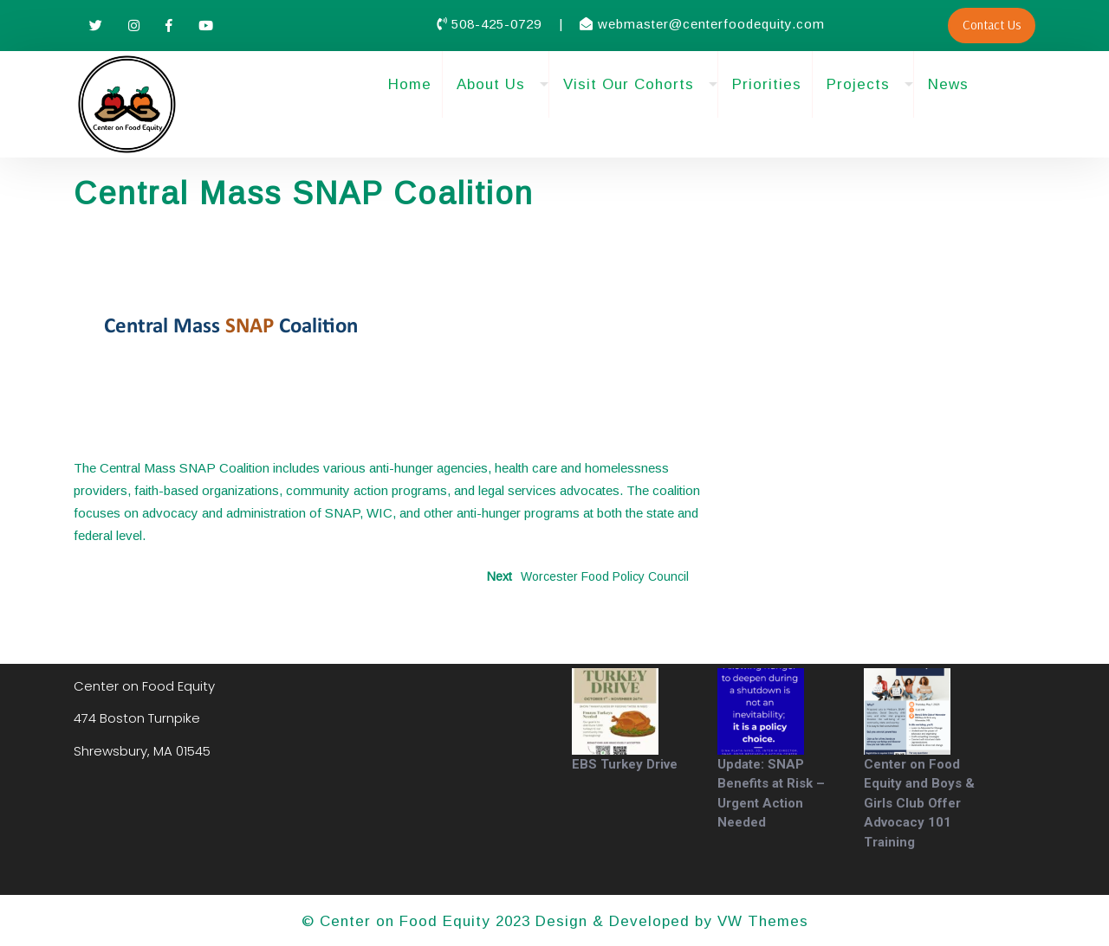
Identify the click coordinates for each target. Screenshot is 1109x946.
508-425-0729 (498, 23)
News (948, 84)
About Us (491, 84)
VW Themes (760, 921)
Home (409, 84)
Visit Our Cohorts (628, 84)
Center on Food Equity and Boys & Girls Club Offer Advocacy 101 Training (919, 803)
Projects (858, 84)
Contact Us (992, 24)
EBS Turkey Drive (625, 764)
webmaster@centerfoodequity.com (711, 23)
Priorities (766, 84)
